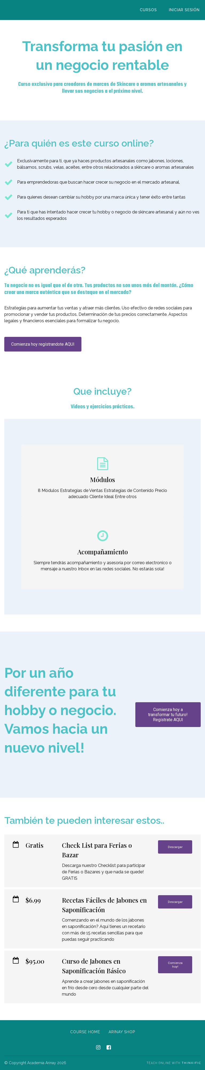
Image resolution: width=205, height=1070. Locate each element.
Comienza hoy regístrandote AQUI (42, 344)
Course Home (85, 1032)
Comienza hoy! (175, 966)
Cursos (151, 10)
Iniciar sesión (185, 10)
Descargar (175, 847)
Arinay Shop (122, 1032)
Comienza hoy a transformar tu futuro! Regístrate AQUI (168, 714)
